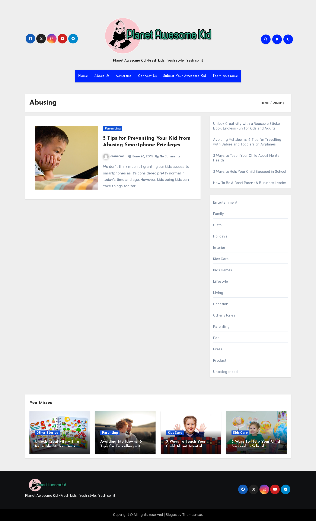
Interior (219, 248)
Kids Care (221, 259)
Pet (216, 338)
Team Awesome (225, 76)
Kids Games (222, 270)
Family (218, 214)
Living (218, 293)
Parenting (113, 128)
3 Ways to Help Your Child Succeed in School (249, 172)
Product (219, 360)
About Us (101, 76)
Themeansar (192, 515)
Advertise (124, 76)
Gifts (217, 225)
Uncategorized (225, 372)
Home (83, 76)
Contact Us (147, 76)
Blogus (171, 515)
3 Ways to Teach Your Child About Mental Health (186, 446)
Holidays (220, 236)
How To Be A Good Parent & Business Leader (249, 183)
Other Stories (224, 315)
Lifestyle (220, 281)
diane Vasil (114, 156)
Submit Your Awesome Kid (184, 76)
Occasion (220, 304)
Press (217, 349)
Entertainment (225, 202)
